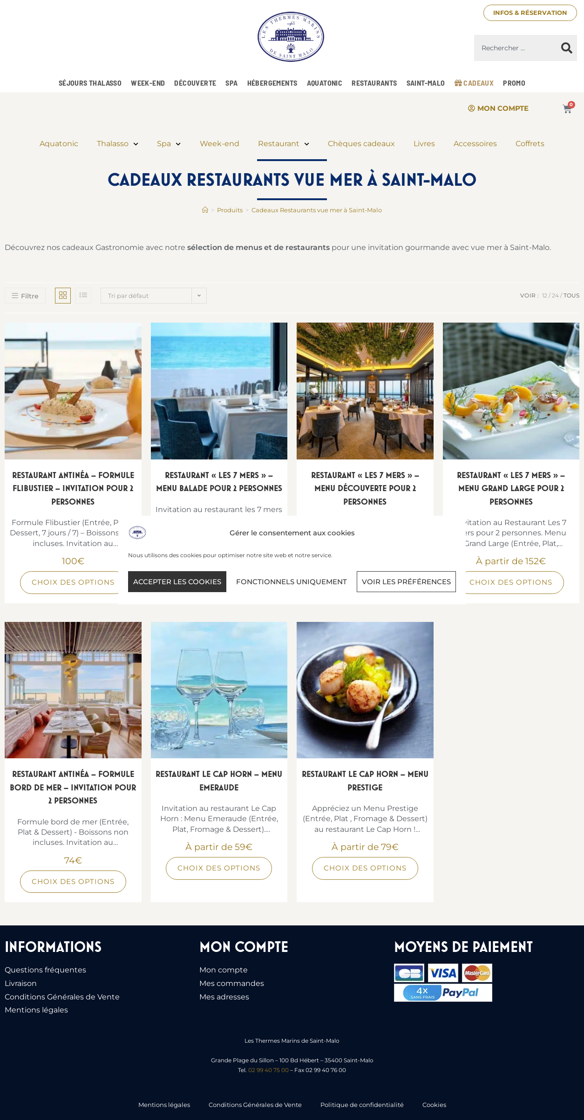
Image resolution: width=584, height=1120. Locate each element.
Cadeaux (474, 82)
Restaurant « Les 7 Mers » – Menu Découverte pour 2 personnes (365, 488)
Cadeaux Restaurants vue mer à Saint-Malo (316, 210)
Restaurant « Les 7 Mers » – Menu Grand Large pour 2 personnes (511, 488)
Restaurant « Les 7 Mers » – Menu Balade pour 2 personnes (219, 482)
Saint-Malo (426, 82)
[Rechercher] (567, 48)
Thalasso (117, 144)
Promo (514, 82)
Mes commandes (231, 983)
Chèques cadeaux (361, 143)
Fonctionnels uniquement (291, 581)
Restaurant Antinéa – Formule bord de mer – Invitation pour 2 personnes (73, 787)
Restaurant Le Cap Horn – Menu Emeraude (219, 781)
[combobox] (515, 48)
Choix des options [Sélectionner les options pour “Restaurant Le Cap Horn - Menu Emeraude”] (218, 868)
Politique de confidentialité (362, 1104)
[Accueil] (205, 210)
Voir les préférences (406, 581)
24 (555, 295)
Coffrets (530, 143)
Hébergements (272, 82)
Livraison (21, 983)
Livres (424, 143)
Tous (571, 295)
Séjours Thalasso (90, 82)
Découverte (195, 82)
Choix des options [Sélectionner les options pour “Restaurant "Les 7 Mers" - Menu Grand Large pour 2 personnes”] (510, 582)
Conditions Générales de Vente (62, 996)
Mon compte (223, 969)
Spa (231, 82)
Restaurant (283, 144)
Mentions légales (36, 1009)
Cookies (434, 1104)
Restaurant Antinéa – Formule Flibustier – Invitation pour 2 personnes (73, 488)
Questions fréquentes (45, 969)
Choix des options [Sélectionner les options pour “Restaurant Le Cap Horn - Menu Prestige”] (365, 868)
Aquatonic (325, 82)
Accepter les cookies (177, 581)
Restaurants (374, 82)
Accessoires (475, 143)
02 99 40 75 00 (268, 1069)
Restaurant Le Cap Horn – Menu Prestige (365, 781)
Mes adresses (224, 996)
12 (544, 295)
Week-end (148, 82)
